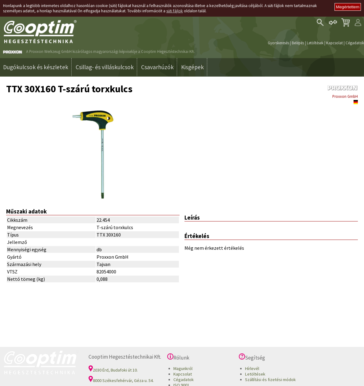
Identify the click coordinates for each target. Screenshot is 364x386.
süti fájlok (174, 11)
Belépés (298, 42)
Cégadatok (355, 42)
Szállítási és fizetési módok (270, 379)
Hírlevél (252, 368)
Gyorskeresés (278, 42)
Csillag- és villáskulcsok (105, 67)
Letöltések (315, 42)
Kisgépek (192, 67)
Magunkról (182, 368)
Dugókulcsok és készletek (35, 67)
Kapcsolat (334, 42)
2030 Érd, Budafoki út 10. (113, 370)
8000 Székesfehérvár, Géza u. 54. (121, 380)
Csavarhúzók (157, 67)
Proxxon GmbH (345, 96)
